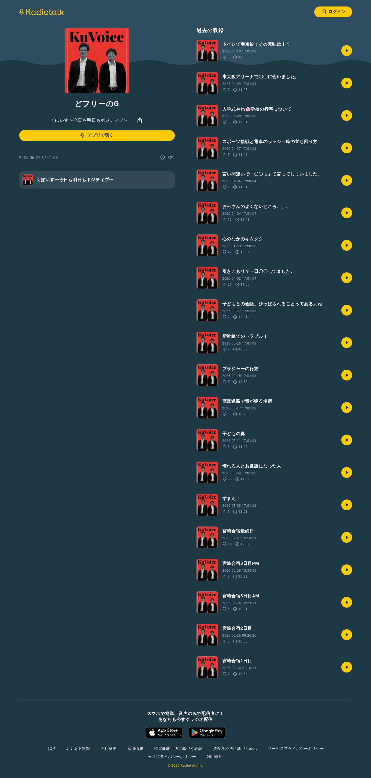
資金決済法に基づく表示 (235, 748)
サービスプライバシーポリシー (296, 748)
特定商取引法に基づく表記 (178, 748)
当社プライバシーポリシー (172, 756)
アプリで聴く (96, 135)
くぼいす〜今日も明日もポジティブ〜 (89, 120)
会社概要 (108, 748)
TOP (51, 748)
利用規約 (215, 756)
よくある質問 (78, 748)
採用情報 (135, 748)
